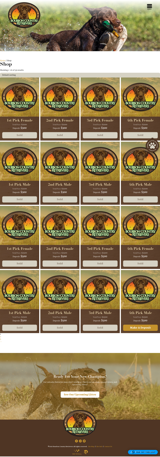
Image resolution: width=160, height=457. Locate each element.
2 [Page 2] (0, 337)
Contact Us (108, 447)
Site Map (91, 447)
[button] (143, 452)
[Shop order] (80, 75)
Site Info (99, 447)
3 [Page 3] (0, 339)
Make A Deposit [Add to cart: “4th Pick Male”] (140, 328)
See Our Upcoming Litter (80, 395)
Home (2, 60)
